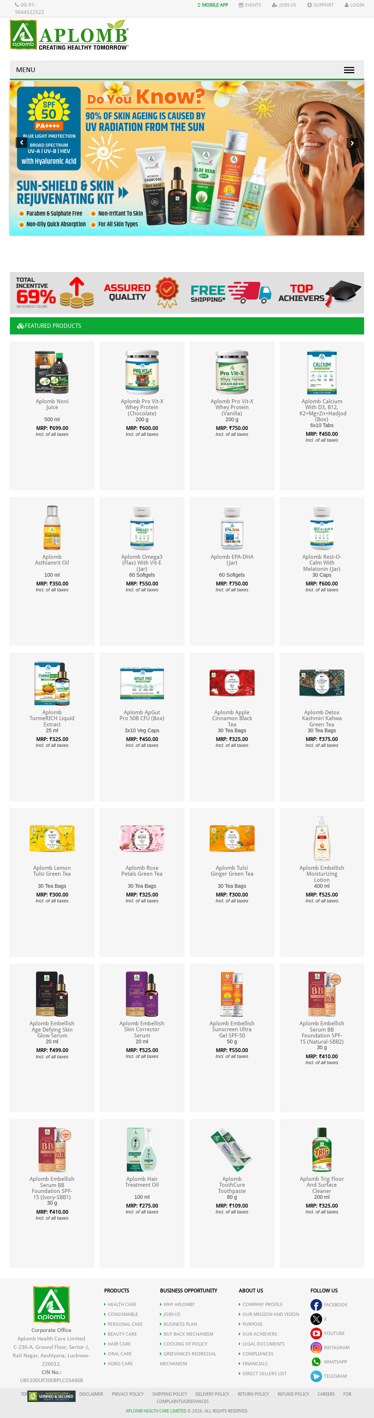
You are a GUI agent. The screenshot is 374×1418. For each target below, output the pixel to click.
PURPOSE (251, 1324)
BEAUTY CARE (120, 1334)
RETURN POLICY (253, 1394)
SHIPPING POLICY (170, 1394)
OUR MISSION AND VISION (269, 1314)
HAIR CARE (117, 1344)
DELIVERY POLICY (212, 1394)
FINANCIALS (253, 1363)
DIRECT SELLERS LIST (263, 1373)
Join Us (284, 5)
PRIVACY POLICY (128, 1394)
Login (354, 5)
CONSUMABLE (121, 1314)
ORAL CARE (118, 1354)
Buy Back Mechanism (186, 1334)
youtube (327, 1333)
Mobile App (213, 5)
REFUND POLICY (293, 1394)
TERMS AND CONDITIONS (45, 1394)
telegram (328, 1376)
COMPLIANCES (256, 1354)
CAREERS (326, 1394)
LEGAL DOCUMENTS (262, 1344)
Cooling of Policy (183, 1344)
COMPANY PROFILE (261, 1304)
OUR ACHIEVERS (258, 1334)
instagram (330, 1347)
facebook (329, 1304)
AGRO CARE (118, 1363)
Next (352, 143)
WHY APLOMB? (177, 1304)
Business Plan (178, 1324)
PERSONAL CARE (123, 1324)
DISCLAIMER (91, 1394)
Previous (21, 142)
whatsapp (328, 1362)
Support (320, 5)
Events (250, 5)
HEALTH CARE (120, 1304)
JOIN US (170, 1314)
